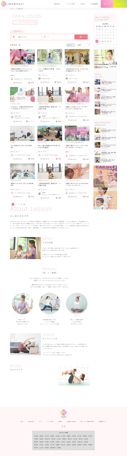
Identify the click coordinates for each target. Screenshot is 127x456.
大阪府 (63, 442)
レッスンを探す (70, 4)
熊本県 (36, 447)
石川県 (75, 439)
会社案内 (60, 421)
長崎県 (90, 445)
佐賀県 (85, 445)
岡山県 (41, 445)
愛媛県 (68, 445)
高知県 (74, 445)
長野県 (64, 439)
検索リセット (71, 45)
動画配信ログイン (103, 421)
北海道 (36, 436)
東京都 (41, 439)
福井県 (80, 439)
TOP (11, 8)
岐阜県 (86, 439)
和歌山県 (80, 442)
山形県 (63, 436)
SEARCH (84, 37)
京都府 (58, 442)
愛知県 (41, 442)
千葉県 (36, 439)
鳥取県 (86, 442)
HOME (21, 421)
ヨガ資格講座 (94, 4)
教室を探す (57, 4)
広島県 (47, 445)
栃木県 (79, 436)
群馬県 (85, 436)
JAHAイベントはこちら (27, 22)
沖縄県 (59, 447)
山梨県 (59, 439)
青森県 (41, 436)
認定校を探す (31, 421)
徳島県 (58, 445)
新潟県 (53, 439)
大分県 (41, 447)
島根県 (36, 445)
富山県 (70, 439)
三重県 (47, 442)
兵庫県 (68, 442)
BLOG (82, 4)
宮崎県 (47, 447)
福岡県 (79, 445)
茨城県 (74, 436)
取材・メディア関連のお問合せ (87, 421)
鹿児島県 (52, 447)
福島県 (68, 436)
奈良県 (74, 442)
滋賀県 (52, 442)
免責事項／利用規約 (71, 421)
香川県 (63, 445)
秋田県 (58, 436)
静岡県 (36, 442)
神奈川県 (47, 439)
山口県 (52, 445)
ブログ (40, 421)
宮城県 (52, 436)
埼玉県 (90, 436)
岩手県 (47, 436)
